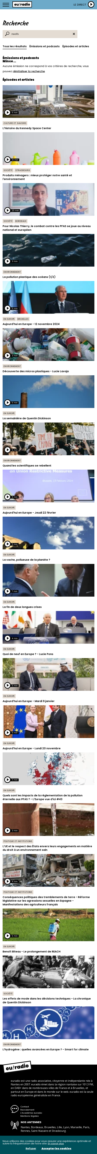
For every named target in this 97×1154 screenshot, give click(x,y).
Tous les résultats (15, 46)
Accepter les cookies (56, 1148)
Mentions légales (29, 1116)
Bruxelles (23, 319)
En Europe (9, 319)
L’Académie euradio (31, 1112)
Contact (24, 1106)
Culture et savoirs (15, 123)
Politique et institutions (18, 841)
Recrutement (27, 1109)
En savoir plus (56, 1143)
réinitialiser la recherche (29, 71)
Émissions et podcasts (44, 46)
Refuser (31, 1148)
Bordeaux (20, 221)
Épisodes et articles (75, 46)
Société (8, 170)
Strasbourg (22, 170)
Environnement (12, 272)
